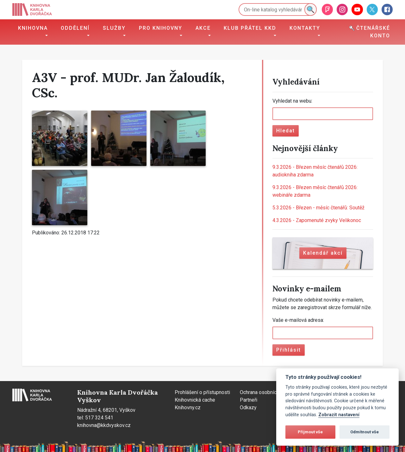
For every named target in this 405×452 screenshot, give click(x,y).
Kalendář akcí (323, 253)
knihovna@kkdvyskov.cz (104, 425)
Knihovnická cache (195, 400)
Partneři (248, 400)
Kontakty (305, 28)
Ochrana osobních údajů (266, 392)
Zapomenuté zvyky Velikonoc (316, 220)
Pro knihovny (160, 28)
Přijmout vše (310, 432)
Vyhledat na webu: (292, 101)
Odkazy (248, 407)
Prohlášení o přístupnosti (202, 392)
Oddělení (75, 28)
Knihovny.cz (188, 407)
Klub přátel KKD (250, 28)
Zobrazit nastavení (338, 414)
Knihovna (33, 28)
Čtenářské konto (369, 32)
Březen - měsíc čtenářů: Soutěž (318, 208)
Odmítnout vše (364, 432)
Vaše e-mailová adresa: (298, 320)
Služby (114, 28)
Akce (203, 28)
